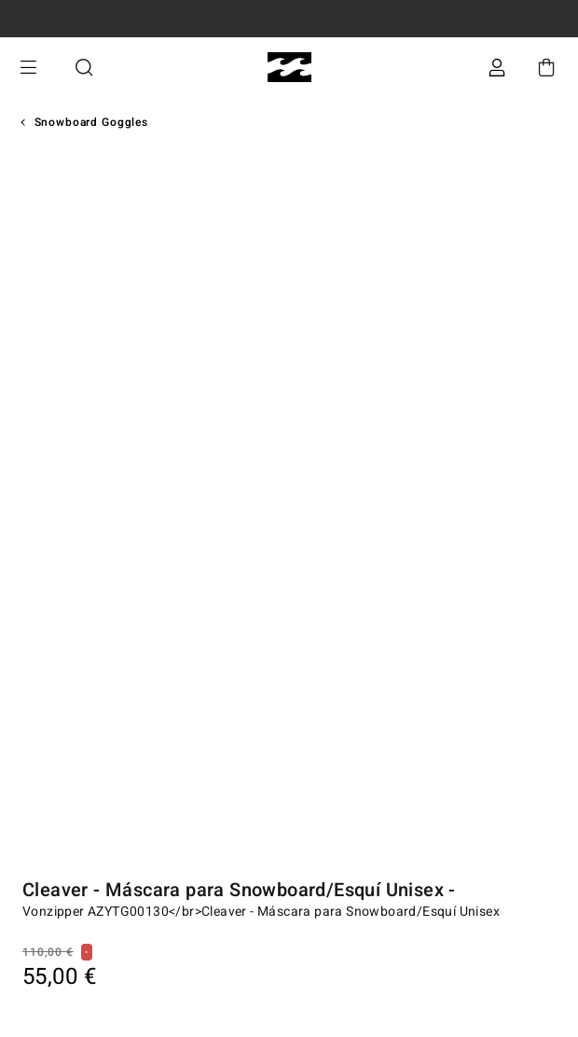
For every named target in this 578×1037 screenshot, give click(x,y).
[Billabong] (289, 67)
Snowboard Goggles (91, 122)
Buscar (84, 67)
